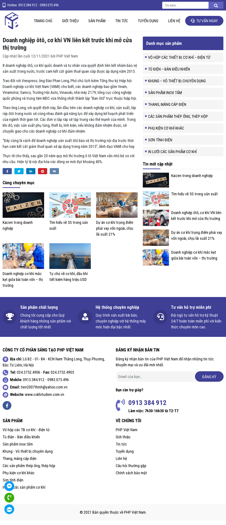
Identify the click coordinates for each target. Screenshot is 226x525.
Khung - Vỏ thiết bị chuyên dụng (28, 456)
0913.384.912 (33, 384)
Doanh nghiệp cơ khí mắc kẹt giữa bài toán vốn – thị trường (23, 284)
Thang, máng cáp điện (167, 109)
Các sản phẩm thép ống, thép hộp (178, 120)
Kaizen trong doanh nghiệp (192, 180)
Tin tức (121, 23)
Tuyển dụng (148, 23)
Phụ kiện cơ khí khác (166, 132)
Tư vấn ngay (204, 23)
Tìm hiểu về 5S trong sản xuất (194, 198)
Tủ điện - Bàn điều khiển (21, 441)
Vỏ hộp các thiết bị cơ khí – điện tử (179, 61)
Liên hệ (174, 23)
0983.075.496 (58, 384)
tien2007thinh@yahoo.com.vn (44, 391)
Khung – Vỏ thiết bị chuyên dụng (177, 85)
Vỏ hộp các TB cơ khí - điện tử (26, 434)
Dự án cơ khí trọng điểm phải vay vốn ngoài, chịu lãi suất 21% (114, 233)
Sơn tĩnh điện (160, 144)
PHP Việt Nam (67, 60)
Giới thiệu (70, 23)
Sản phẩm (96, 23)
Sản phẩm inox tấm (165, 97)
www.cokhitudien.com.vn (44, 399)
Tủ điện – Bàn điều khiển (169, 73)
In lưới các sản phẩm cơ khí (172, 156)
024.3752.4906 (28, 377)
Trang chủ (43, 23)
